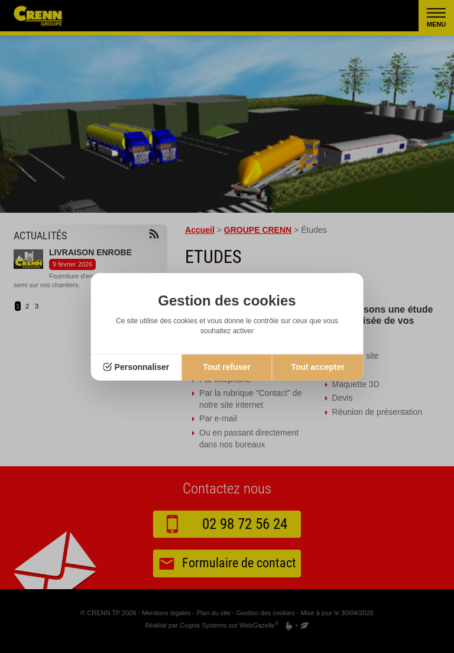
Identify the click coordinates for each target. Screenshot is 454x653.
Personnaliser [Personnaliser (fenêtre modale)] (142, 367)
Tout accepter (318, 367)
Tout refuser (227, 367)
